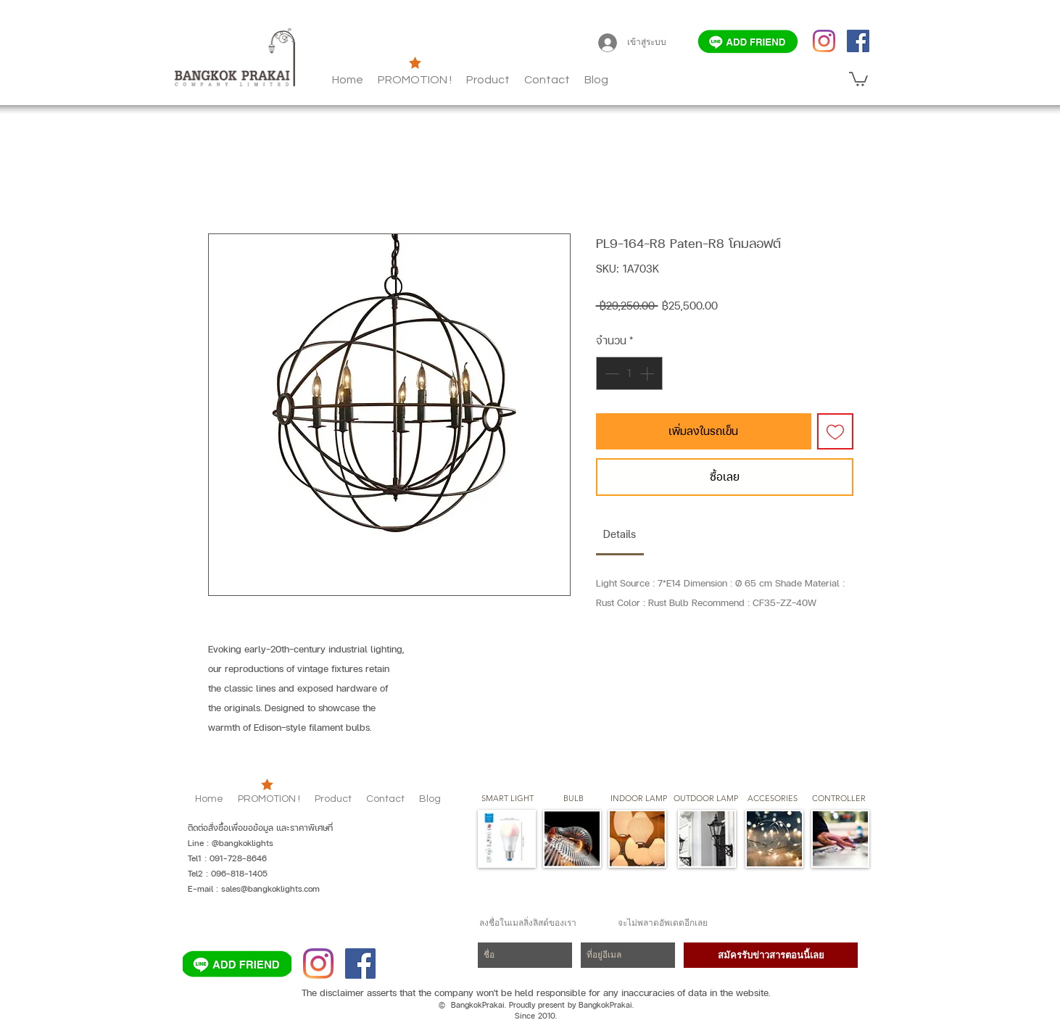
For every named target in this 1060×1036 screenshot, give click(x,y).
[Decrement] (610, 373)
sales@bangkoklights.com (270, 889)
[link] (619, 534)
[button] (596, 79)
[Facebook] (858, 41)
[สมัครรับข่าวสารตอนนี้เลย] (771, 955)
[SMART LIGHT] (507, 799)
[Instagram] (824, 41)
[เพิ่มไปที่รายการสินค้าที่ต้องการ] (835, 431)
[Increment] (648, 373)
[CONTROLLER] (838, 799)
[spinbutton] (629, 373)
